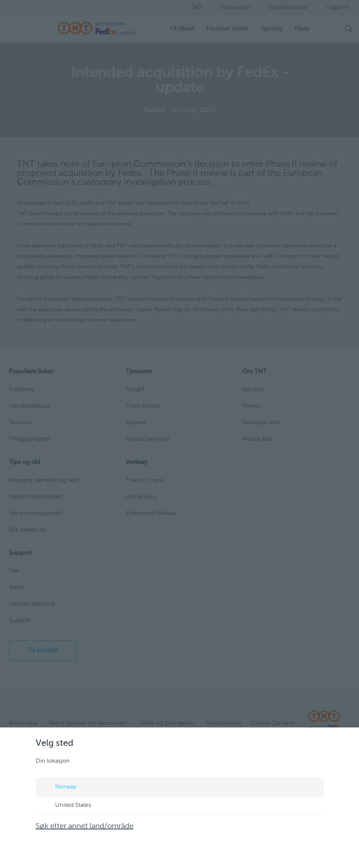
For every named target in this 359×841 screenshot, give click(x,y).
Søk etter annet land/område (85, 826)
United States (66, 806)
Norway (59, 787)
